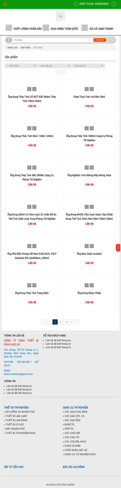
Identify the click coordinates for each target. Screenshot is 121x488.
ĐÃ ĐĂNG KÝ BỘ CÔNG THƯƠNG (60, 484)
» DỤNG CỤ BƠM (72, 445)
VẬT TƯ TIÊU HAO (13, 467)
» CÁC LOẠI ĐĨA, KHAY (74, 441)
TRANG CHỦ (12, 47)
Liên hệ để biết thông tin (58, 340)
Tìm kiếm (100, 40)
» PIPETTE (68, 428)
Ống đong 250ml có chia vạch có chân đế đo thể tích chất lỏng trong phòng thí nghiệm (31, 216)
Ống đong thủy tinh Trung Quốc (32, 293)
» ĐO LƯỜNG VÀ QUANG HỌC (19, 411)
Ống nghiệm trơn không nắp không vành (89, 175)
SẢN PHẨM (25, 47)
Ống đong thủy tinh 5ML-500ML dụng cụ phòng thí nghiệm (32, 177)
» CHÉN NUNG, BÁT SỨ (75, 450)
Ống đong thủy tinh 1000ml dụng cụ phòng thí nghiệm (89, 138)
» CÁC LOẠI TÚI (71, 437)
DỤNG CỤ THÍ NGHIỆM (75, 407)
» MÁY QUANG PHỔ (14, 428)
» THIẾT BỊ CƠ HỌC (14, 424)
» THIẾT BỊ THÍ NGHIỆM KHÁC (20, 433)
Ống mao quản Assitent (89, 253)
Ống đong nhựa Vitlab (89, 293)
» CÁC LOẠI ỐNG (71, 420)
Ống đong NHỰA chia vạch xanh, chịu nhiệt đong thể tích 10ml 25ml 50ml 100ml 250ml (89, 216)
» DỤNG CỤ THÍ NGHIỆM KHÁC (79, 454)
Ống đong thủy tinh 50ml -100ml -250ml (32, 136)
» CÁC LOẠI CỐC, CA (73, 416)
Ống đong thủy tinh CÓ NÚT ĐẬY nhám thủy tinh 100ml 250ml (32, 98)
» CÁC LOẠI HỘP (71, 433)
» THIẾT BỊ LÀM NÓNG (16, 420)
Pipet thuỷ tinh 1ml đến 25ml (89, 96)
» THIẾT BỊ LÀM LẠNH (15, 416)
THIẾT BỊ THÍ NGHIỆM (16, 407)
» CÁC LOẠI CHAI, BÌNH (75, 411)
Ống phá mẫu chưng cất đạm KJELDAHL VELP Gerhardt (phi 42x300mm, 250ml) (31, 255)
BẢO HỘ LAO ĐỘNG (74, 467)
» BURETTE (68, 424)
